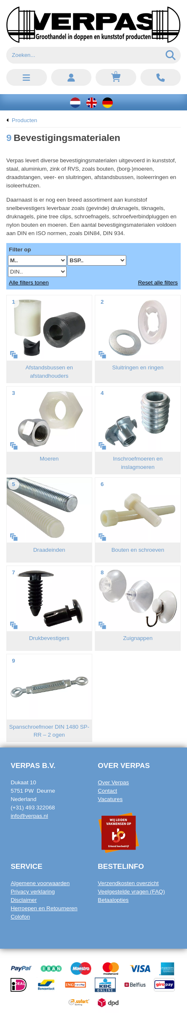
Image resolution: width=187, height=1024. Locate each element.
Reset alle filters (158, 282)
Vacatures (110, 799)
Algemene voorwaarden (40, 883)
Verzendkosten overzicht (128, 883)
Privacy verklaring (32, 891)
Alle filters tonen (29, 282)
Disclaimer (23, 900)
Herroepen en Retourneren (43, 908)
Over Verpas (113, 782)
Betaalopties (113, 900)
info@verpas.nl (29, 816)
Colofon (20, 917)
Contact (107, 791)
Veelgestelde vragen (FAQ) (131, 891)
